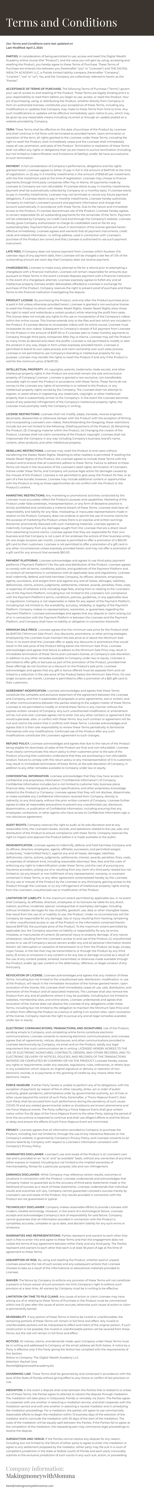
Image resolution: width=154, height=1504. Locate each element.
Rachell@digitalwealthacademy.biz (30, 1365)
